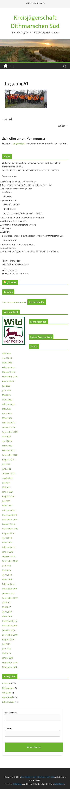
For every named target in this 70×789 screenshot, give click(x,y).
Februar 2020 (8, 510)
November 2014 (9, 667)
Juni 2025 (6, 390)
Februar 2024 (8, 422)
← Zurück (7, 118)
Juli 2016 (6, 644)
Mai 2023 (6, 436)
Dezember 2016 (9, 621)
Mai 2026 (6, 353)
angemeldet (19, 143)
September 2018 (9, 561)
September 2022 (9, 455)
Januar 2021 (7, 492)
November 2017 (9, 588)
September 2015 (9, 662)
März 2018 (7, 579)
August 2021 (8, 478)
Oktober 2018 (8, 556)
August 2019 (8, 533)
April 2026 (7, 358)
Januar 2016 (7, 658)
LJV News (11, 282)
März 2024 (7, 418)
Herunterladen (36, 302)
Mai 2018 (6, 570)
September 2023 (9, 432)
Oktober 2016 (8, 630)
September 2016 (9, 634)
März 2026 (7, 362)
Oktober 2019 (8, 524)
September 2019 (9, 528)
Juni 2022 (6, 468)
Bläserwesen (8, 688)
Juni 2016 (6, 648)
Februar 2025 (8, 404)
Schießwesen (8, 702)
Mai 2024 (6, 408)
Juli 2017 (6, 602)
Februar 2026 (8, 367)
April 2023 (7, 441)
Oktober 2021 (8, 473)
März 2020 (7, 505)
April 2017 (7, 611)
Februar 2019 (8, 547)
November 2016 (9, 625)
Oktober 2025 (8, 372)
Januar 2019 (7, 551)
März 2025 (7, 399)
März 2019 (7, 542)
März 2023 (7, 445)
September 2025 (9, 376)
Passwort (9, 728)
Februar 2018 (8, 584)
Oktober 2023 (8, 427)
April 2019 (7, 538)
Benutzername (11, 713)
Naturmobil (7, 697)
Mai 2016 (6, 653)
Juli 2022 (6, 464)
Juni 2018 (6, 565)
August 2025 (8, 381)
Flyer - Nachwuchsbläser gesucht (14, 302)
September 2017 (9, 598)
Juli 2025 (6, 385)
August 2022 (8, 459)
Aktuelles (6, 683)
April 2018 (7, 575)
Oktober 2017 (8, 593)
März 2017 (7, 616)
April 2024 (7, 413)
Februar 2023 (8, 450)
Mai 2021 (6, 487)
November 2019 (9, 519)
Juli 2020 (6, 501)
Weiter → (63, 125)
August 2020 (8, 496)
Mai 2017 (6, 607)
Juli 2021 (6, 482)
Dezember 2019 (9, 515)
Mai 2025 (6, 395)
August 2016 (8, 639)
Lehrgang (6, 692)
